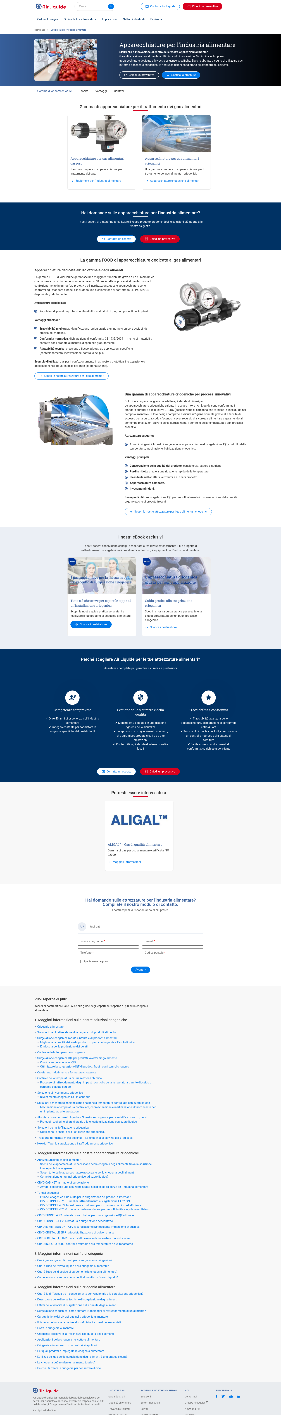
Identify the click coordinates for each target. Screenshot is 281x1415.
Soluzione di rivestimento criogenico (60, 1092)
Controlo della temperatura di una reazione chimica (69, 1078)
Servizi (144, 1408)
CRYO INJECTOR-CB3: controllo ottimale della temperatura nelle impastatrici (85, 1244)
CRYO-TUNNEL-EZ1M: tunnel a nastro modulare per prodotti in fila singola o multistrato (95, 1209)
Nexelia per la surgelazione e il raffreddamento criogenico (75, 1143)
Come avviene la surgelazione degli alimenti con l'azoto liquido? (77, 1277)
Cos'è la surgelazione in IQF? (58, 1062)
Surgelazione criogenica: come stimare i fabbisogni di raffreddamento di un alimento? (91, 1311)
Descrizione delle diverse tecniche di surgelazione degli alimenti (77, 1299)
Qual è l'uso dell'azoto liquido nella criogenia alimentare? (73, 1266)
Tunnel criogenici (48, 1192)
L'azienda (156, 19)
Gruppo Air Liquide (196, 1402)
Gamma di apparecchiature (54, 91)
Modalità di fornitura (119, 1402)
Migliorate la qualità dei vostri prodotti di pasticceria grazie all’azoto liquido (87, 1042)
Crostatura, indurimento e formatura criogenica (66, 1072)
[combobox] (95, 6)
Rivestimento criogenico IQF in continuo (65, 1097)
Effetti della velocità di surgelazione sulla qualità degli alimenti (76, 1305)
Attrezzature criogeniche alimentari (59, 1160)
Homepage (39, 30)
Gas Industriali (116, 1396)
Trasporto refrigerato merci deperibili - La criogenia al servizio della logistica (85, 1137)
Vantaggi (101, 91)
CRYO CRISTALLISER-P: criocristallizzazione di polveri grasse (75, 1232)
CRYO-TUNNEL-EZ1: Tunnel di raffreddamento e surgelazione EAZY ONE (85, 1201)
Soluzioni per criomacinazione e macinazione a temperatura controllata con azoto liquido (93, 1103)
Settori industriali (134, 19)
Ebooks (83, 91)
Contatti (119, 91)
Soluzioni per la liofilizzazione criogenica (63, 1127)
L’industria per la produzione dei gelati (64, 1046)
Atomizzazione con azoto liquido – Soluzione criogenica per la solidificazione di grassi (92, 1117)
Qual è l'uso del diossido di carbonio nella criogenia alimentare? (77, 1271)
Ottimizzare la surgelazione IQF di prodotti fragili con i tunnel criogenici (85, 1066)
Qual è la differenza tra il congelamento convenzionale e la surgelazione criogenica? (90, 1293)
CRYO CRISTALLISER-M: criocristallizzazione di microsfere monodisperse (83, 1238)
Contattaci (191, 1396)
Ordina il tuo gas (47, 19)
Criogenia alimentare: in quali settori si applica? (67, 1345)
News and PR (192, 1408)
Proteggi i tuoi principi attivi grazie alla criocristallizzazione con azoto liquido (88, 1121)
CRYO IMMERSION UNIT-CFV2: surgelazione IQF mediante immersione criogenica (88, 1226)
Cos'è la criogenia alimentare (55, 1328)
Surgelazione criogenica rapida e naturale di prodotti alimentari (77, 1038)
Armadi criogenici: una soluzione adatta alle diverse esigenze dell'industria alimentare (94, 1187)
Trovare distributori (119, 1408)
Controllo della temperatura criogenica (61, 1052)
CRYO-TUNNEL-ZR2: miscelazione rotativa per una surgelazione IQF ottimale (85, 1215)
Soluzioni (146, 1396)
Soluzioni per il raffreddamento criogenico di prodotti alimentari (77, 1032)
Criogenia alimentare (50, 1026)
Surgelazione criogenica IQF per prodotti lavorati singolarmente (77, 1058)
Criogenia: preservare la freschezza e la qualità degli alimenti (75, 1334)
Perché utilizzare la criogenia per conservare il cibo (69, 1368)
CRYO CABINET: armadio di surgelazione (63, 1182)
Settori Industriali (150, 1402)
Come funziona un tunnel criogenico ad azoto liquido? (74, 1176)
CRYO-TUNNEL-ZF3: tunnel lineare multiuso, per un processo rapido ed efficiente (90, 1205)
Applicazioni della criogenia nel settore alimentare (68, 1339)
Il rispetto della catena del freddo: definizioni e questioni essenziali (79, 1322)
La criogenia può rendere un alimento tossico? (66, 1362)
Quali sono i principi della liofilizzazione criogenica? (72, 1132)
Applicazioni (109, 19)
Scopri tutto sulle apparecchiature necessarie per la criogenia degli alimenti (87, 1172)
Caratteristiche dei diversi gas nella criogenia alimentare (72, 1316)
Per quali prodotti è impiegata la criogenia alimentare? (71, 1351)
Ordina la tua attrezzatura (80, 19)
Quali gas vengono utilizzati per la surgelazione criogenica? (74, 1260)
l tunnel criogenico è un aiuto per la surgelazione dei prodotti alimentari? (85, 1197)
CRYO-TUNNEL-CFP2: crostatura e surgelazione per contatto (75, 1221)
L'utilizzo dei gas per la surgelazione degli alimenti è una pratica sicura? (82, 1356)
